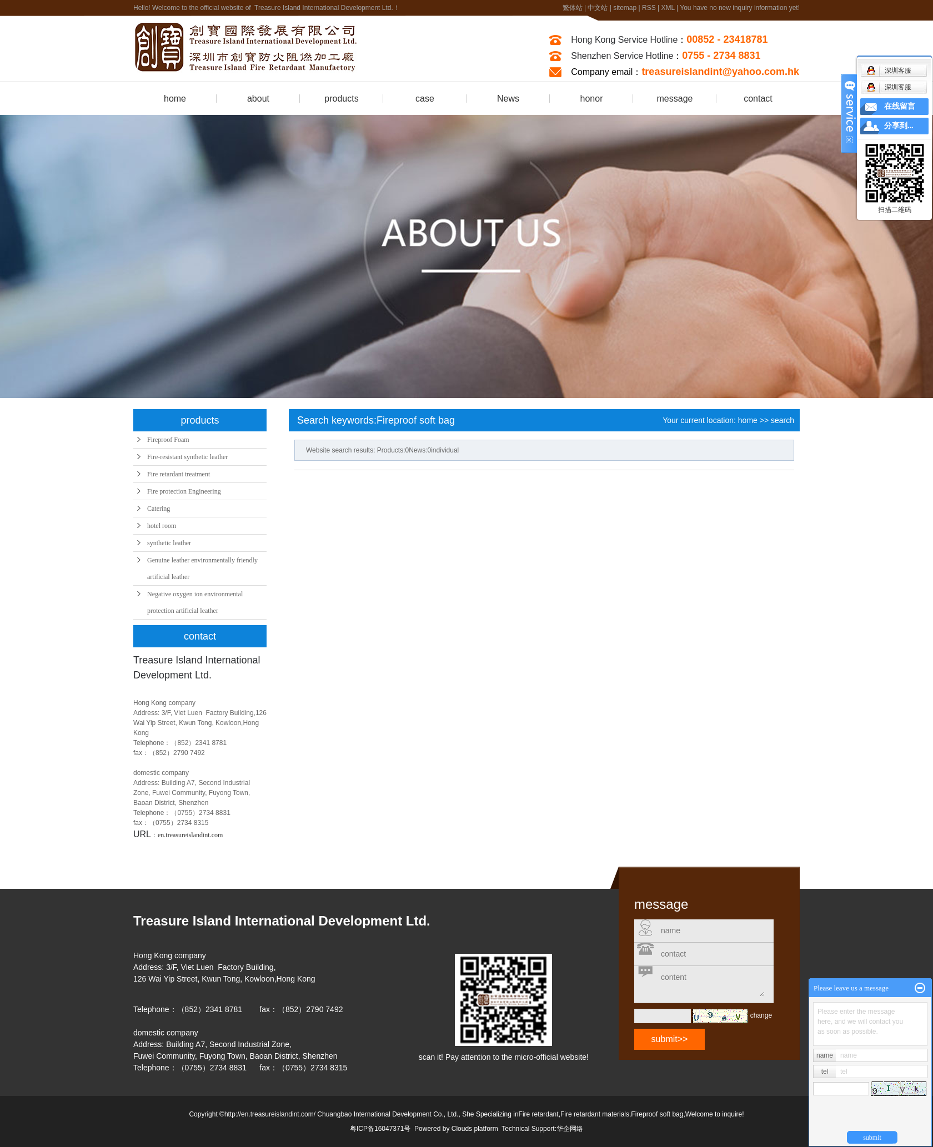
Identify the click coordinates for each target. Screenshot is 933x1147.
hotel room (161, 526)
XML (667, 8)
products (341, 98)
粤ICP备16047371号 (380, 1129)
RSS (649, 8)
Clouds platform (475, 1129)
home (175, 98)
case (424, 98)
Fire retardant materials (594, 1114)
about (258, 98)
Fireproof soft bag (657, 1114)
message (675, 98)
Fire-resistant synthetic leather (187, 457)
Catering (158, 508)
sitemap (624, 8)
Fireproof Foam (168, 440)
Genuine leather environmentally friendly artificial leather (202, 568)
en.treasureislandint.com (190, 835)
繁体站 (573, 8)
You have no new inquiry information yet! (740, 8)
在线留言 (899, 106)
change (761, 1015)
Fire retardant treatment (178, 474)
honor (591, 98)
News (508, 98)
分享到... (899, 126)
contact (758, 98)
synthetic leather (169, 543)
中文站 (598, 8)
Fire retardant (539, 1114)
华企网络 (569, 1129)
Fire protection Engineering (184, 491)
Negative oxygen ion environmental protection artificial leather (195, 602)
